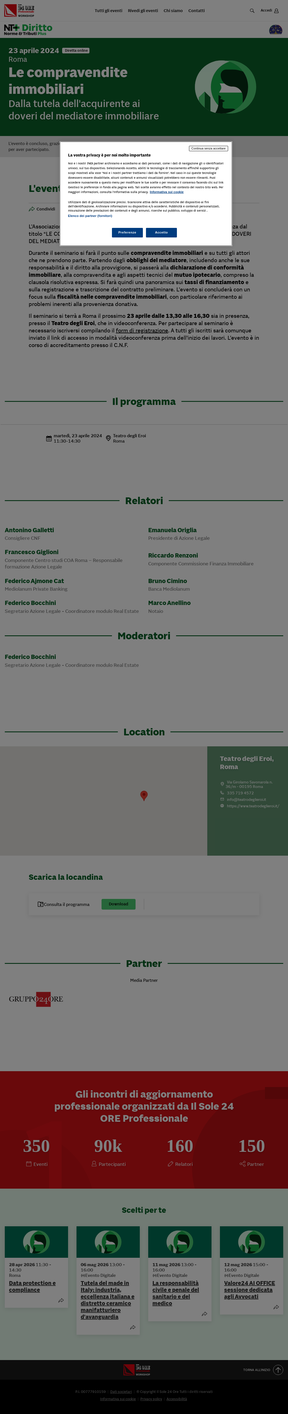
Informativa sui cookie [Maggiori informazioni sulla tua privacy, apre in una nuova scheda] (167, 192)
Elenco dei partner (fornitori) (90, 215)
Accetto (161, 232)
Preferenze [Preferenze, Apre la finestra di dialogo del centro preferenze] (127, 232)
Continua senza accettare (209, 148)
